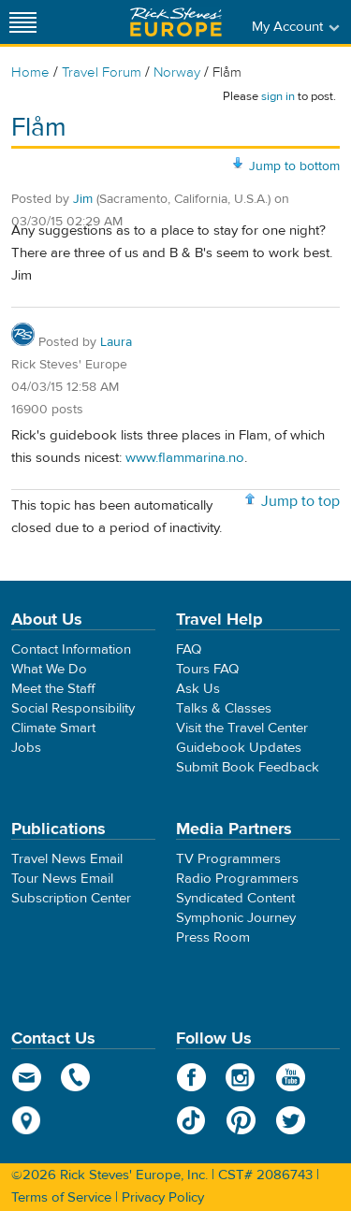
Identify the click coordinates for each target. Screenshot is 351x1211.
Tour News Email (62, 878)
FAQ (188, 649)
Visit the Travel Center (242, 728)
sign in (278, 96)
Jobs (26, 748)
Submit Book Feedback (247, 767)
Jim (83, 199)
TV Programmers (228, 859)
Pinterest (241, 1120)
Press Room (213, 937)
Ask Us (198, 689)
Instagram (241, 1077)
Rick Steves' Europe (176, 22)
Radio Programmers (237, 878)
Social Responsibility (73, 708)
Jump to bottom (294, 166)
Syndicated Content (235, 898)
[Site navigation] (23, 22)
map (26, 1120)
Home (30, 72)
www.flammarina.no (184, 458)
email (26, 1077)
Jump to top (300, 501)
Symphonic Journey (236, 918)
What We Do (49, 669)
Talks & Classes (223, 708)
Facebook (191, 1077)
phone (76, 1077)
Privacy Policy (163, 1197)
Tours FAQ (207, 669)
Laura (116, 342)
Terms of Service (61, 1197)
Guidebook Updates (238, 748)
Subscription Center (71, 898)
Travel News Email (67, 859)
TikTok (191, 1120)
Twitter (290, 1120)
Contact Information (71, 649)
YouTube (290, 1077)
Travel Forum (101, 72)
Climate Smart (53, 728)
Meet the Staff (53, 689)
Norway (177, 72)
